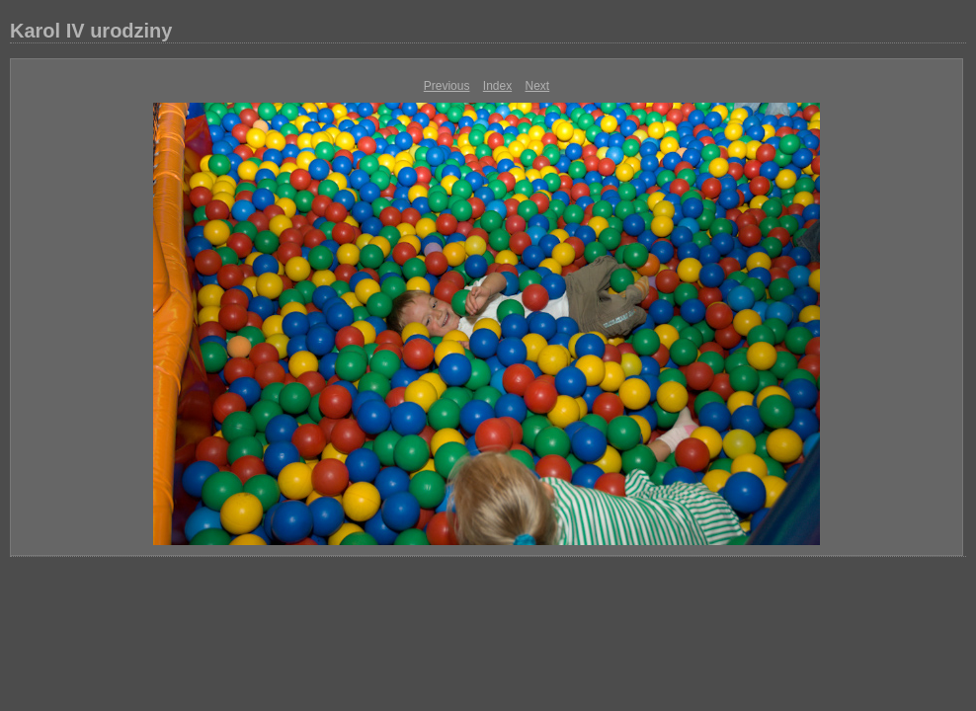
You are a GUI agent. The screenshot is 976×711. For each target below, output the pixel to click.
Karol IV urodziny (91, 30)
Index (497, 86)
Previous (447, 86)
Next (538, 86)
